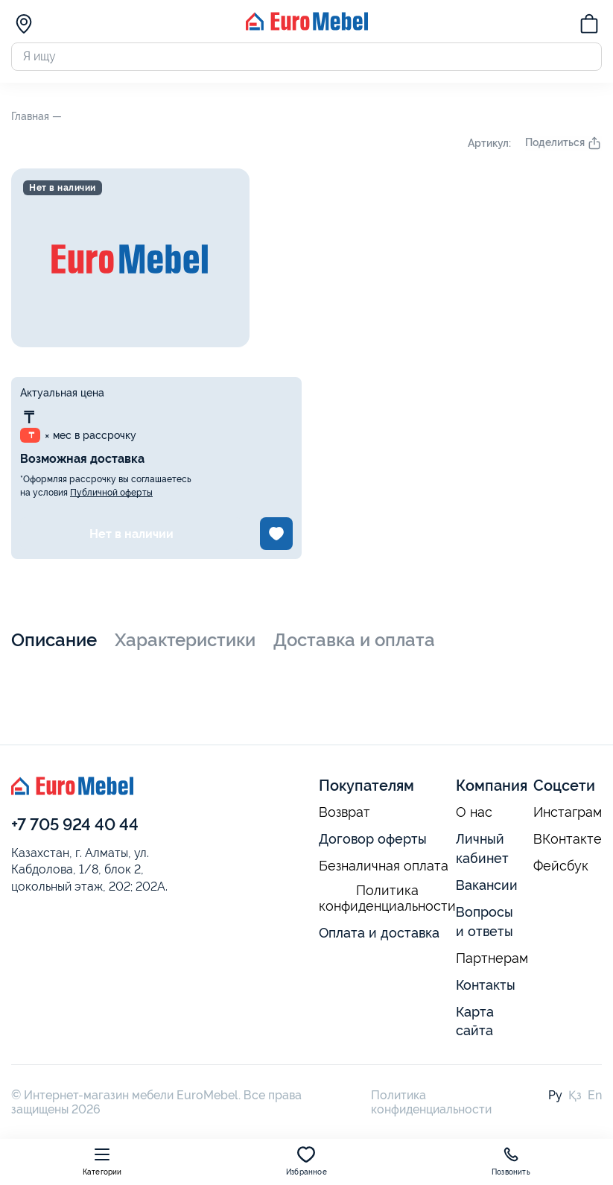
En (595, 1098)
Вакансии (487, 888)
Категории (102, 1161)
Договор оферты (373, 842)
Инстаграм (567, 815)
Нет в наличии (131, 536)
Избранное (306, 1161)
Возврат (344, 815)
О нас (474, 815)
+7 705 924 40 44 (75, 827)
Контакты (485, 987)
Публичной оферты (111, 495)
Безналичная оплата (383, 869)
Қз (575, 1098)
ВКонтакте (567, 842)
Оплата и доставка (379, 935)
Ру (555, 1098)
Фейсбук (560, 869)
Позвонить (511, 1161)
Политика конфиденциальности (387, 901)
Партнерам (492, 960)
